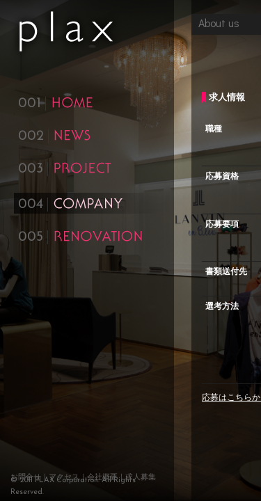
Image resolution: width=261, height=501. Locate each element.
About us (218, 22)
